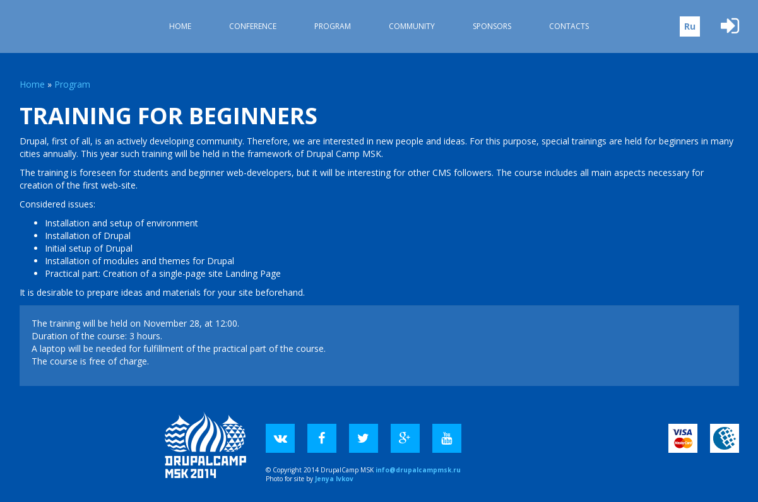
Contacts (569, 26)
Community (412, 26)
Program (332, 26)
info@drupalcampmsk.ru (418, 469)
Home (180, 26)
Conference (252, 26)
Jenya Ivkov (334, 478)
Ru (690, 26)
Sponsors (492, 26)
